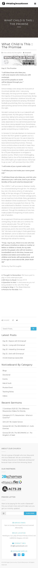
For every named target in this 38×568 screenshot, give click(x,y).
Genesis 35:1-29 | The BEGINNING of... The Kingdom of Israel (17, 434)
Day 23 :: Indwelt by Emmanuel (14, 349)
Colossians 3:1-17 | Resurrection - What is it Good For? (17, 416)
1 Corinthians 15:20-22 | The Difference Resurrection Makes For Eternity (16, 410)
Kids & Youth (7, 383)
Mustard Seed (7, 387)
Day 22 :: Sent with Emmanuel (13, 354)
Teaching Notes (8, 392)
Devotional (28, 52)
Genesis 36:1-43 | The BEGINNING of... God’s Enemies (18, 427)
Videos (5, 396)
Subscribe (30, 513)
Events (5, 379)
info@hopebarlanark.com (19, 546)
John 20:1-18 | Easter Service (13, 422)
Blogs (5, 371)
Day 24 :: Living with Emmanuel (14, 345)
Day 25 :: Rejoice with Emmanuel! (14, 341)
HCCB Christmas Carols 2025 (13, 358)
